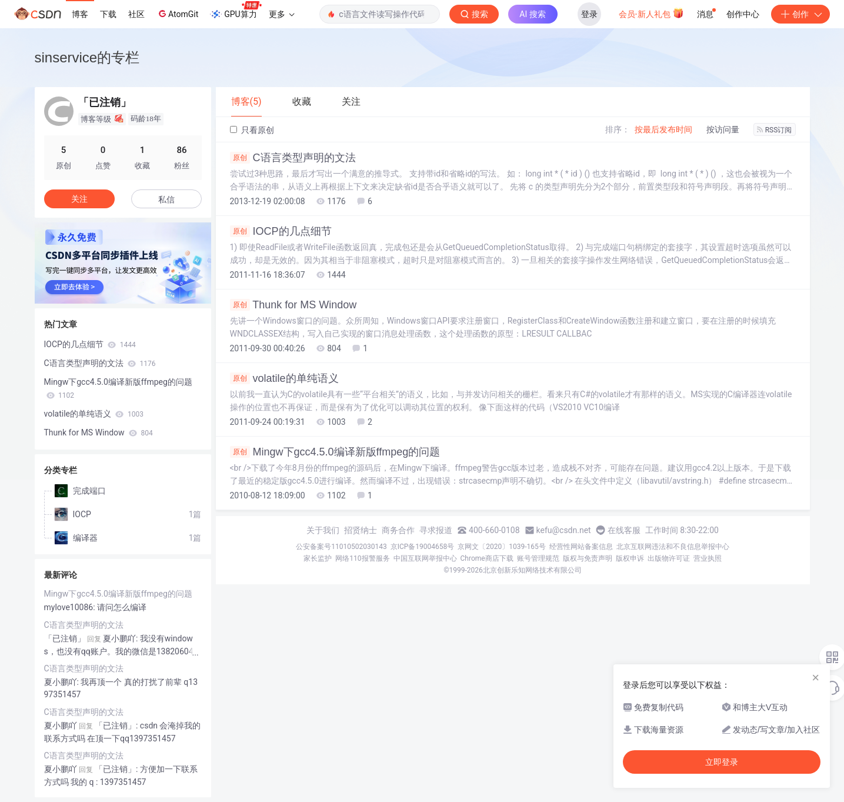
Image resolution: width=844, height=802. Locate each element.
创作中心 (742, 14)
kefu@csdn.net (563, 530)
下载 (108, 14)
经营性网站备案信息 (581, 547)
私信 (166, 199)
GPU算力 (235, 10)
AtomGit (177, 14)
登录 (589, 14)
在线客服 (624, 530)
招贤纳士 (360, 530)
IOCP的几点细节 (281, 231)
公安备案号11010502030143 (341, 547)
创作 (800, 14)
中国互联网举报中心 (425, 558)
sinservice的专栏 (87, 57)
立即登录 (721, 762)
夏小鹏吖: (62, 682)
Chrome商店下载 (487, 558)
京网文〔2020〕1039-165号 (502, 547)
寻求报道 (435, 530)
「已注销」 (64, 638)
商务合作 (398, 530)
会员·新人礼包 (651, 13)
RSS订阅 (774, 130)
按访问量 (722, 129)
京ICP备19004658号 (423, 547)
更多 (282, 14)
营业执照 (707, 558)
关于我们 (322, 530)
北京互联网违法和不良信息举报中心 (672, 547)
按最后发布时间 (663, 129)
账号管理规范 (538, 558)
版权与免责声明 (587, 558)
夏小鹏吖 (60, 725)
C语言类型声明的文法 (293, 158)
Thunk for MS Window (293, 305)
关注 (79, 199)
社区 (136, 14)
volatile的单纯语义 (284, 378)
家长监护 (317, 558)
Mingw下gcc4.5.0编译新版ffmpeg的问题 (335, 452)
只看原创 (252, 130)
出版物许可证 (669, 558)
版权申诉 (630, 558)
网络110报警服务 (362, 558)
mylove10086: (71, 607)
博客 (80, 14)
